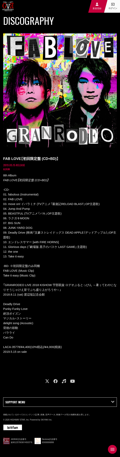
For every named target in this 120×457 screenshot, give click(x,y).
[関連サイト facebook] (55, 381)
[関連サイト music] (64, 381)
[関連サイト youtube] (72, 381)
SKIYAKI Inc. (46, 420)
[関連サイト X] (47, 381)
